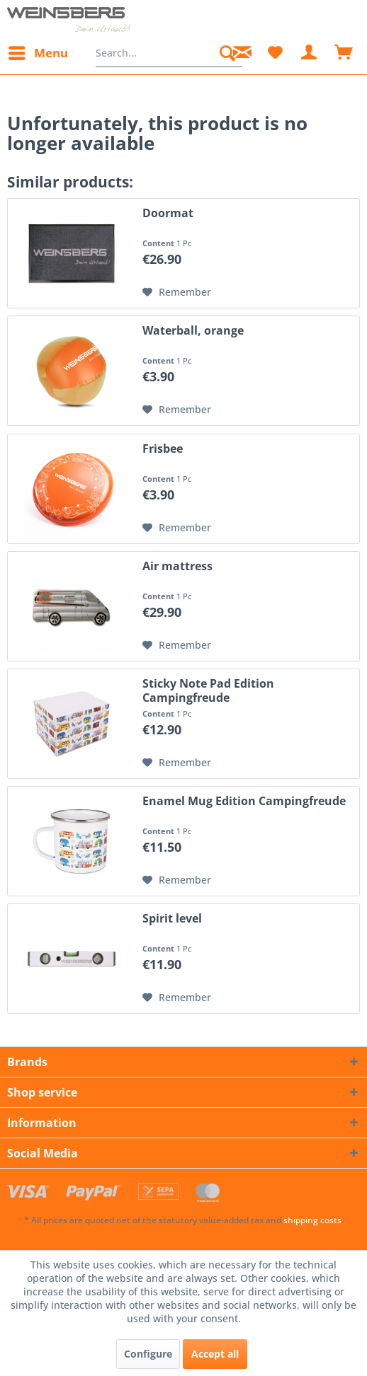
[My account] (309, 53)
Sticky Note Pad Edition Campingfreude (208, 690)
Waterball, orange (193, 330)
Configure (148, 1353)
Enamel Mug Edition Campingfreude (244, 801)
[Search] (227, 53)
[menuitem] (37, 53)
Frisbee (162, 448)
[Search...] (169, 53)
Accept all (215, 1353)
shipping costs (312, 1220)
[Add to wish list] (176, 292)
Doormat (167, 213)
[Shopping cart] (344, 53)
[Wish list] (275, 53)
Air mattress (177, 566)
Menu (38, 51)
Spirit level (172, 918)
